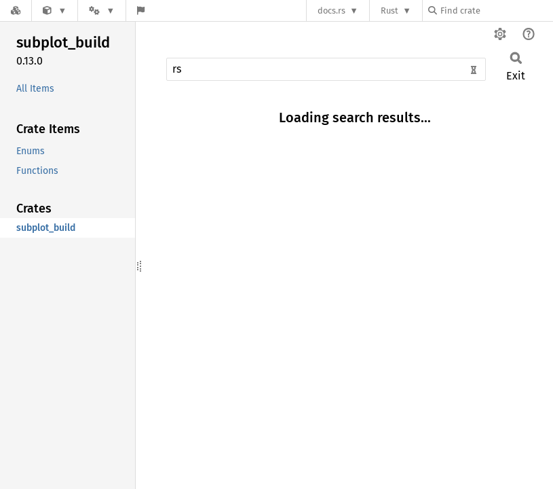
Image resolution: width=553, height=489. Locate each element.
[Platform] (102, 10)
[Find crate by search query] (496, 10)
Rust (389, 10)
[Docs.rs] (15, 10)
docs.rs (331, 10)
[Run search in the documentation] (326, 69)
